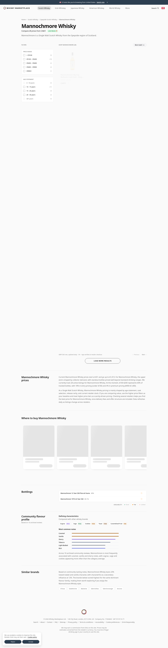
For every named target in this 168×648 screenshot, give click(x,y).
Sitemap (63, 622)
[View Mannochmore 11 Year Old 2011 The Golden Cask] (132, 181)
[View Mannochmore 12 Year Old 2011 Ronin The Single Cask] (72, 295)
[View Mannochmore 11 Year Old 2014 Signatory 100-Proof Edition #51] (72, 143)
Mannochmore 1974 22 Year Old (72, 499)
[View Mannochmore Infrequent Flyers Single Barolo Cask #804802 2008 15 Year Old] (102, 295)
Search (35, 622)
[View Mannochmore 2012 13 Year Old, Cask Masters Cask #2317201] (72, 257)
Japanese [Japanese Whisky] (77, 8)
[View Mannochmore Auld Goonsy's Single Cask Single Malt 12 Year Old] (72, 181)
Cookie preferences (113, 622)
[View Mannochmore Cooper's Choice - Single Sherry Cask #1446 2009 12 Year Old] (132, 219)
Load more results (103, 361)
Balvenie (84, 589)
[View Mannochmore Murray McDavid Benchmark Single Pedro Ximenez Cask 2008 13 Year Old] (72, 333)
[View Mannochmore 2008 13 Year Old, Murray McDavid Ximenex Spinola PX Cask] (102, 333)
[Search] (155, 8)
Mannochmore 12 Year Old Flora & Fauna (75, 493)
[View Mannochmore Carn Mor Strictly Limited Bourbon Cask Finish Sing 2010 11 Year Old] (102, 143)
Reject (13, 642)
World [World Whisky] (114, 8)
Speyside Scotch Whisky (48, 20)
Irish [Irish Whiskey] (60, 8)
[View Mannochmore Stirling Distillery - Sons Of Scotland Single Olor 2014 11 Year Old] (72, 105)
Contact (49, 622)
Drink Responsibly (128, 622)
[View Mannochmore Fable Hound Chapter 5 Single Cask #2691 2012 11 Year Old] (102, 257)
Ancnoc (119, 589)
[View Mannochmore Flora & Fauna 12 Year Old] (102, 67)
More (127, 8)
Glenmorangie (108, 589)
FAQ (56, 622)
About (42, 622)
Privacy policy (72, 622)
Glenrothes (95, 589)
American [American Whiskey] (96, 8)
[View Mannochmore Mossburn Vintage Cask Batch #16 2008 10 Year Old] (102, 105)
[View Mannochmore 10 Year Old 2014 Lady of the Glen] (132, 257)
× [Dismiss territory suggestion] (107, 2)
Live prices (52, 31)
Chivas (62, 589)
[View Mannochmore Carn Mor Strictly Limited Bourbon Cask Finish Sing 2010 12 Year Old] (132, 105)
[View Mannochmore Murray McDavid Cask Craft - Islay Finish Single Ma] (72, 67)
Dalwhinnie (73, 589)
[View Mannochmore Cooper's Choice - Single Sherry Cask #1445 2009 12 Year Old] (102, 181)
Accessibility (99, 622)
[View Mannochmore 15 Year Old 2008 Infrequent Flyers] (132, 295)
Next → (144, 355)
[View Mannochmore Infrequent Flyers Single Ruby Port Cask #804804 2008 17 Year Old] (72, 219)
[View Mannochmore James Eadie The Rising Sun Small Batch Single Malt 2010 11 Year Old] (132, 67)
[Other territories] (163, 8)
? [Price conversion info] (98, 82)
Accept (30, 642)
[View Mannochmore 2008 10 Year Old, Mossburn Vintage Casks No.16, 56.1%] (102, 219)
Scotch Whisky (33, 20)
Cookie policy (32, 637)
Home (23, 20)
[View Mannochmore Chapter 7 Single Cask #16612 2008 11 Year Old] (132, 143)
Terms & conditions (86, 622)
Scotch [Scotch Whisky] (44, 8)
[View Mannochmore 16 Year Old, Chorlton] (132, 333)
